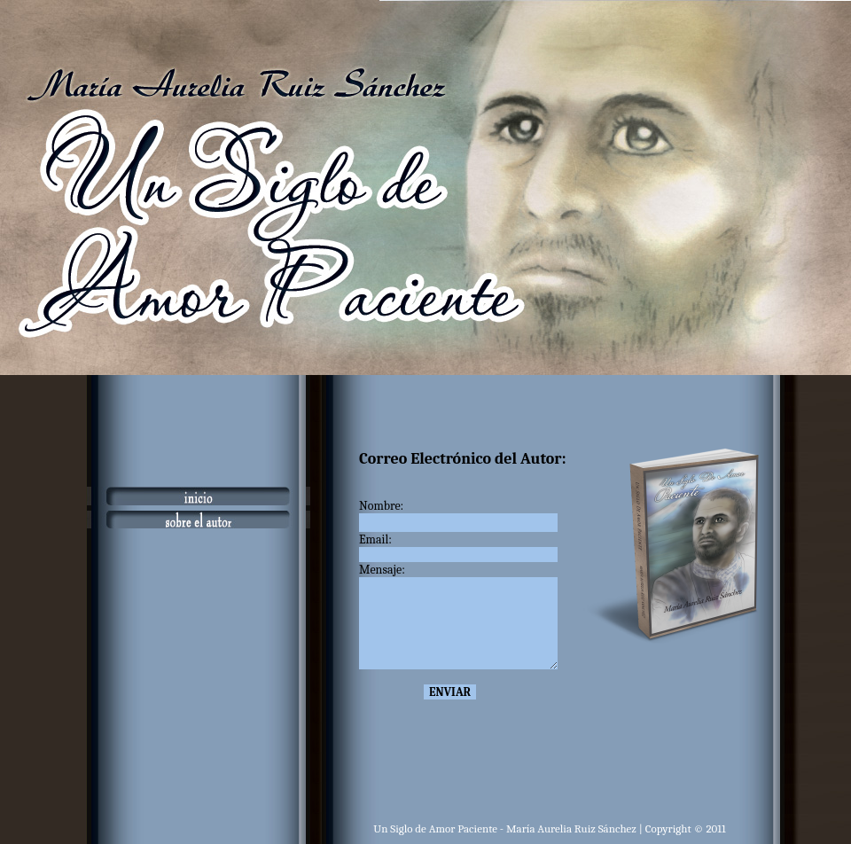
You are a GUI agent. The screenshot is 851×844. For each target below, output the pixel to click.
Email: (384, 539)
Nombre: (382, 505)
